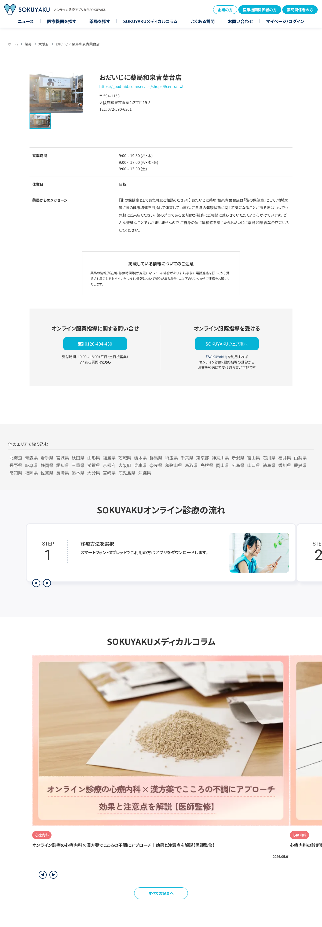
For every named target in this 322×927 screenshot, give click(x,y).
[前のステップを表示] (36, 583)
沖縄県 (144, 472)
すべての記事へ (161, 893)
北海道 (15, 457)
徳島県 (269, 465)
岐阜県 (31, 465)
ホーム (13, 43)
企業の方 (225, 9)
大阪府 (43, 43)
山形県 (93, 457)
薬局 (28, 43)
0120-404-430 (98, 343)
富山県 (253, 457)
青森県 (31, 457)
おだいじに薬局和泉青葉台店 (78, 43)
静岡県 (47, 465)
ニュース (26, 21)
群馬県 (155, 457)
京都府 (109, 465)
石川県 (269, 457)
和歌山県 (173, 465)
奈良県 (155, 465)
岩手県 (47, 457)
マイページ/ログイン (285, 21)
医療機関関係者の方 (260, 9)
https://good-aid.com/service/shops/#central (138, 86)
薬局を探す (99, 21)
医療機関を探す (61, 21)
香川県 (284, 465)
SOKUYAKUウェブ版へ (227, 343)
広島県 (238, 465)
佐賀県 (47, 472)
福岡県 (31, 472)
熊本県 (78, 472)
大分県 (93, 472)
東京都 (202, 457)
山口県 (253, 465)
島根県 (206, 465)
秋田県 (78, 457)
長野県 (15, 465)
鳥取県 (191, 465)
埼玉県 (171, 457)
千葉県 (187, 457)
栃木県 (140, 457)
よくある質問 (203, 21)
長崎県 (62, 472)
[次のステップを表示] (47, 583)
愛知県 (62, 465)
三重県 (78, 465)
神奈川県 (220, 457)
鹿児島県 (127, 472)
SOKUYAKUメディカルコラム (150, 21)
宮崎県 (109, 472)
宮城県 (62, 457)
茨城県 (124, 457)
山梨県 (300, 457)
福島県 (109, 457)
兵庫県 (140, 465)
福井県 (284, 457)
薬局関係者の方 (300, 9)
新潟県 (238, 457)
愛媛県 (300, 465)
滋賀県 (93, 465)
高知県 (15, 472)
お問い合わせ (240, 21)
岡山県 (222, 465)
